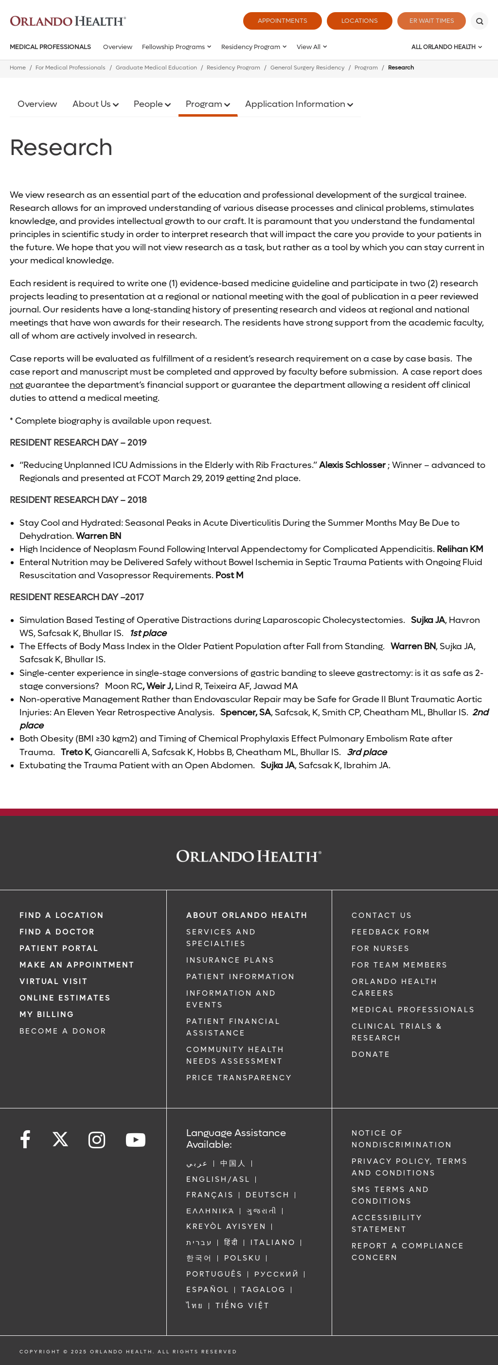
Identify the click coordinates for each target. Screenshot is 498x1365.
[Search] (479, 21)
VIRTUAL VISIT (53, 981)
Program (366, 67)
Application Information (296, 104)
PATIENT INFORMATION (240, 977)
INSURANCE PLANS (230, 960)
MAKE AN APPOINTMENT (77, 965)
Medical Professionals (50, 47)
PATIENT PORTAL (59, 948)
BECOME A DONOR (63, 1031)
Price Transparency (239, 1078)
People (149, 104)
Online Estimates (65, 998)
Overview (117, 47)
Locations (354, 21)
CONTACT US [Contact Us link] (382, 915)
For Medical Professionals (71, 67)
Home (18, 67)
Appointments (277, 21)
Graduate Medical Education (156, 67)
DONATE (371, 1054)
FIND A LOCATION (61, 915)
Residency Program (250, 47)
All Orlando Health (443, 47)
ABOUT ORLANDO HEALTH (247, 915)
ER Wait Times (429, 21)
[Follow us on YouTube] (136, 1140)
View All (308, 47)
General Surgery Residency (307, 67)
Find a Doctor (57, 932)
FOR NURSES (381, 948)
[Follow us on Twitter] (60, 1136)
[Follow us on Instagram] (98, 1140)
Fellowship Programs (173, 47)
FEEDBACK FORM (391, 932)
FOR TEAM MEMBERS (400, 965)
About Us (92, 104)
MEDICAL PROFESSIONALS (413, 1010)
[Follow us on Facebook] (25, 1140)
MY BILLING (46, 1014)
